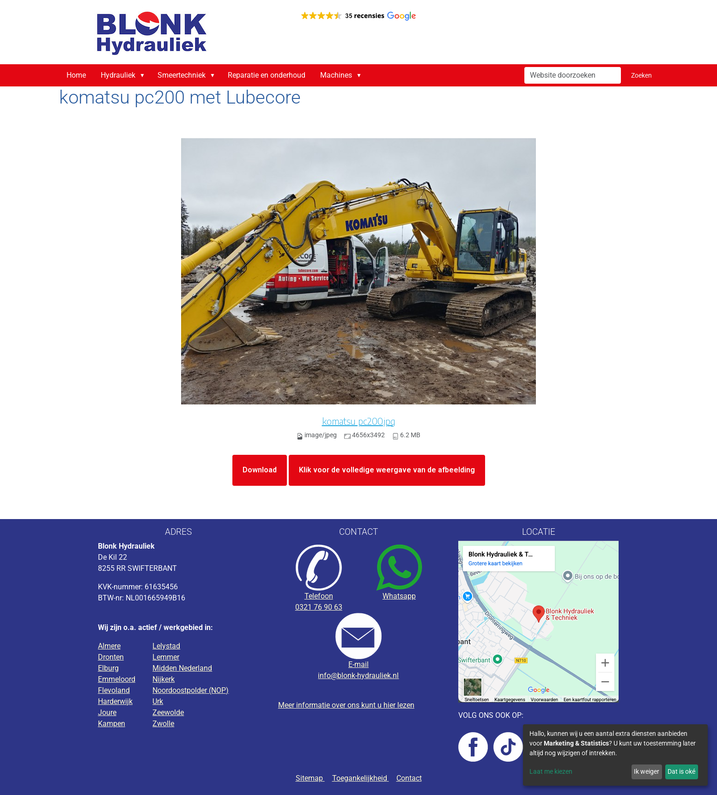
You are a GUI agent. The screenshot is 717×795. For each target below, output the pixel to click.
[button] (144, 75)
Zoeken (641, 75)
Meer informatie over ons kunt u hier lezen (346, 705)
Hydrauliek (118, 75)
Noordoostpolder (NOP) (190, 690)
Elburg (108, 668)
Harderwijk (115, 701)
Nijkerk (163, 679)
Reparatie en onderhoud (266, 75)
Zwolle (163, 723)
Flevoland (114, 690)
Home (76, 75)
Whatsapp (399, 596)
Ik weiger (646, 771)
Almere (109, 646)
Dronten (111, 657)
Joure (107, 712)
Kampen (111, 723)
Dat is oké (681, 771)
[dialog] (615, 755)
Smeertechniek (182, 75)
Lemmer (165, 657)
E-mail (358, 664)
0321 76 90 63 (318, 607)
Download (260, 469)
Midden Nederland (182, 668)
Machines (336, 75)
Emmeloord (116, 679)
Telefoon (318, 596)
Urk (157, 701)
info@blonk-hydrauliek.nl (358, 675)
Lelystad (166, 646)
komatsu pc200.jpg (358, 421)
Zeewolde (168, 712)
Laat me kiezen (550, 771)
